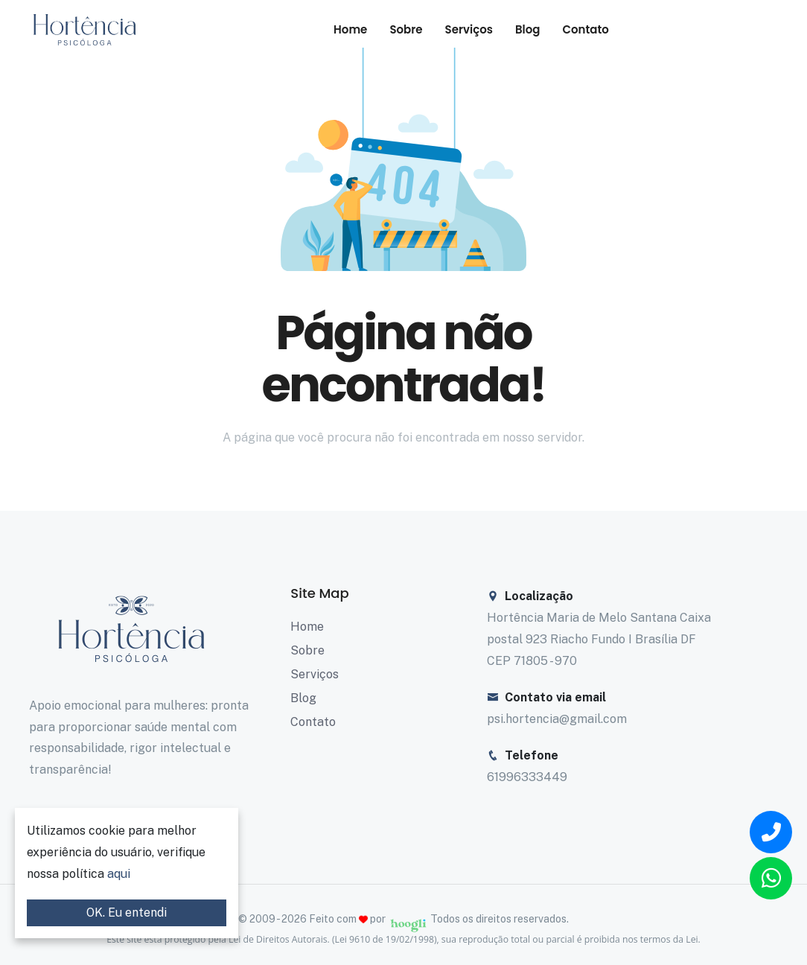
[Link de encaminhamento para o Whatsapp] (771, 878)
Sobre (405, 29)
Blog (527, 29)
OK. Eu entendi (126, 912)
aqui (118, 874)
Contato (586, 29)
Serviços (469, 29)
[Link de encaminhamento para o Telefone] (771, 832)
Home (350, 29)
